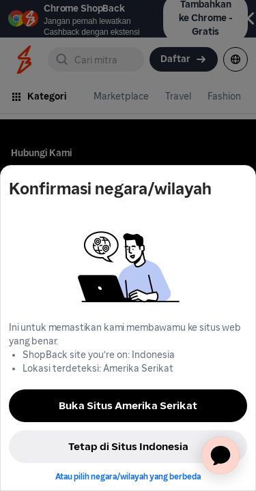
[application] (220, 455)
